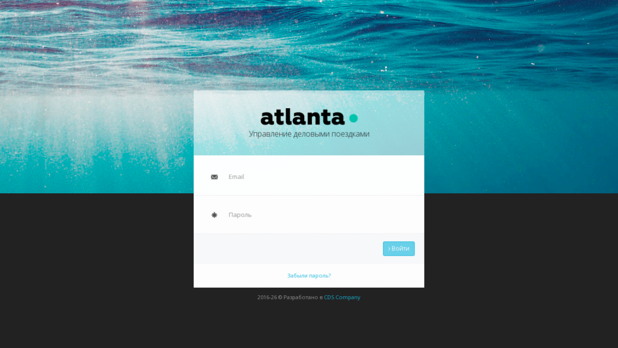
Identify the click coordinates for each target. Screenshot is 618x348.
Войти (395, 246)
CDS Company (341, 293)
